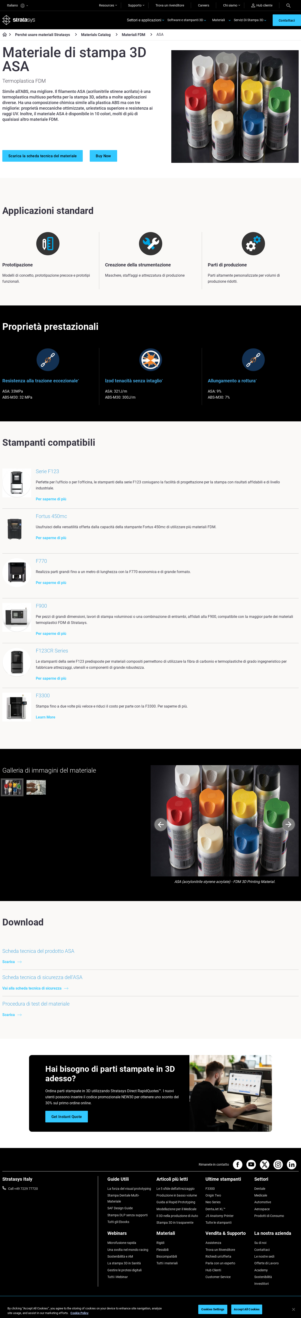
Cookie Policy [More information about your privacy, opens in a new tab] (79, 1313)
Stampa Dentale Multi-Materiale (123, 1198)
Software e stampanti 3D (185, 20)
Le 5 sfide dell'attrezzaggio (175, 1188)
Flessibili (162, 1250)
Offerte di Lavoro (266, 1263)
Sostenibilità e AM (120, 1256)
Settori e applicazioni (144, 20)
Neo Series (213, 1202)
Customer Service (218, 1277)
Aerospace (262, 1209)
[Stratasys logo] (18, 20)
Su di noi (260, 1243)
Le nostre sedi (264, 1256)
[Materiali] (178, 1235)
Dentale (259, 1188)
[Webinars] (129, 1235)
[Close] (293, 1309)
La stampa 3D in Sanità (124, 1263)
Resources (106, 5)
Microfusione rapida (121, 1243)
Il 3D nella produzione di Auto (177, 1216)
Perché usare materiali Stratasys (42, 35)
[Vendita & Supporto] (227, 1235)
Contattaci (262, 1250)
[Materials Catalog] (117, 34)
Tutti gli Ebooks (118, 1222)
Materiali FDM (133, 35)
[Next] (288, 825)
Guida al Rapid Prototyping (175, 1202)
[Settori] (276, 1181)
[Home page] (3, 35)
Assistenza (213, 1243)
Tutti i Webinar (117, 1277)
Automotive (262, 1202)
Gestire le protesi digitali (124, 1270)
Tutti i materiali (167, 1263)
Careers (203, 5)
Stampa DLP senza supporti (127, 1215)
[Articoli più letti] (178, 1181)
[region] (150, 1310)
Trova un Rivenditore (220, 1250)
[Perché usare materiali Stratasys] (76, 34)
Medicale (260, 1195)
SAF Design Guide (120, 1208)
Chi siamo (230, 5)
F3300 (210, 1188)
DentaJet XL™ (215, 1209)
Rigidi (160, 1243)
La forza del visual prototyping (129, 1188)
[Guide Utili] (129, 1181)
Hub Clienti (213, 1270)
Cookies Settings (212, 1309)
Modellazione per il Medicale (176, 1209)
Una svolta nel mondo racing (127, 1250)
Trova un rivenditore (169, 5)
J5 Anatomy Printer (219, 1216)
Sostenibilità (263, 1277)
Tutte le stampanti (218, 1222)
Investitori (261, 1283)
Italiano (17, 5)
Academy (261, 1270)
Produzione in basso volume (176, 1195)
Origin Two (213, 1195)
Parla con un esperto (220, 1263)
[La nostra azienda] (276, 1235)
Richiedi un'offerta (218, 1256)
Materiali (218, 20)
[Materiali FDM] (151, 34)
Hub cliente (261, 5)
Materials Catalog (96, 35)
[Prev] (161, 825)
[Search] (288, 5)
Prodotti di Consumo (269, 1216)
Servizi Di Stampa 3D (248, 20)
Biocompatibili (166, 1256)
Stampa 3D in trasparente (174, 1222)
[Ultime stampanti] (227, 1181)
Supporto (135, 5)
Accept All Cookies (247, 1309)
